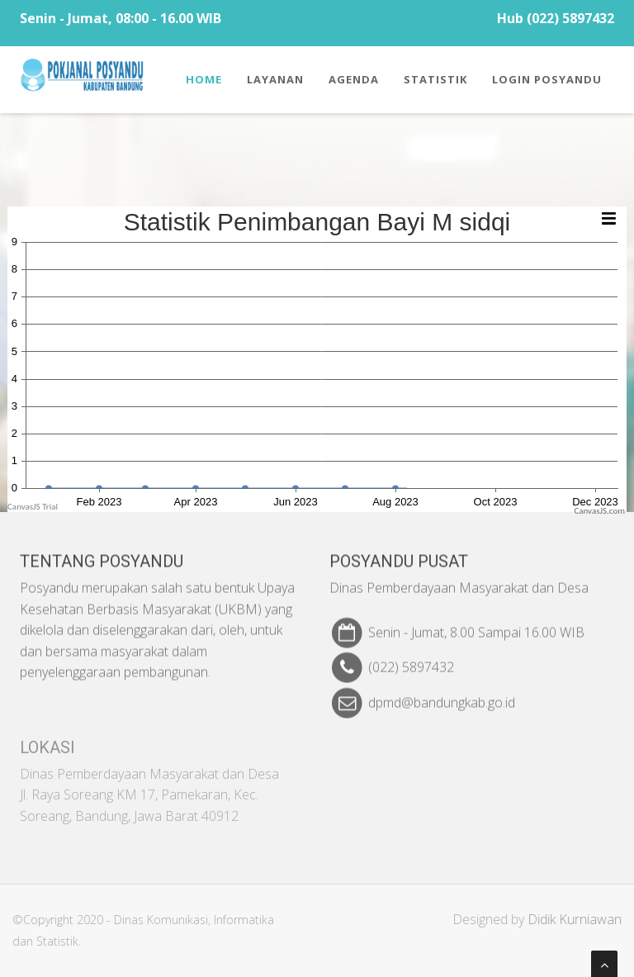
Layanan (275, 79)
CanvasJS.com (599, 510)
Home (204, 79)
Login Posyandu (547, 79)
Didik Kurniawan (579, 919)
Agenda (354, 79)
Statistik (435, 79)
